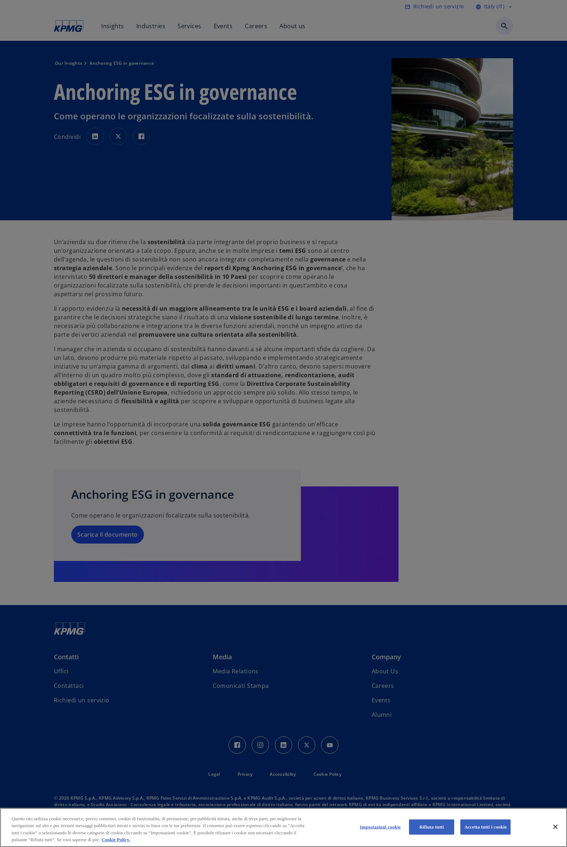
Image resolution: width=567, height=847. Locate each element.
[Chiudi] (555, 827)
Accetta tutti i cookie (485, 827)
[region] (283, 827)
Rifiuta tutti (431, 827)
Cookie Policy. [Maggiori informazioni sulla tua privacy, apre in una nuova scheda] (116, 839)
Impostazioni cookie (380, 827)
